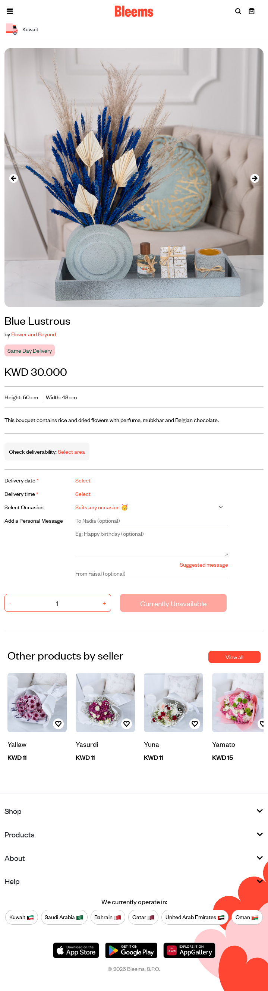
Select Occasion (24, 507)
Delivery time (21, 493)
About (14, 858)
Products (19, 834)
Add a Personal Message (33, 520)
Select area (71, 451)
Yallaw (16, 743)
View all (234, 657)
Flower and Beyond (33, 334)
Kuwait (21, 916)
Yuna (151, 743)
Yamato (223, 743)
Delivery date (21, 480)
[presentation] (13, 178)
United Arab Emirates (195, 916)
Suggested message (204, 564)
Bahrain (107, 916)
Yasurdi (87, 743)
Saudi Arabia (64, 916)
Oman (247, 916)
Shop (13, 811)
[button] (9, 11)
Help (12, 881)
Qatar (143, 916)
